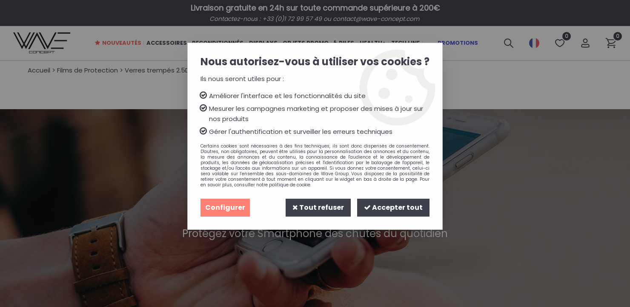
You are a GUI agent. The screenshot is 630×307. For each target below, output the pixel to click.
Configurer (225, 207)
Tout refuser (318, 207)
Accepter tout (393, 207)
